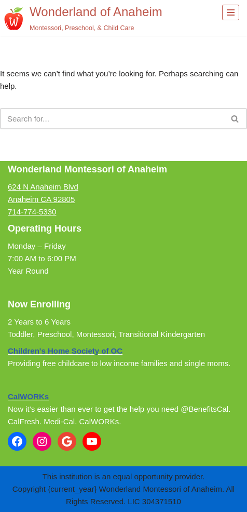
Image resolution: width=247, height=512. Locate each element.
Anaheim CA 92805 (41, 199)
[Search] (112, 118)
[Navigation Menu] (230, 12)
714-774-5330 (32, 211)
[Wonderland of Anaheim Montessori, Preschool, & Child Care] (83, 18)
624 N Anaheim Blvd (43, 186)
